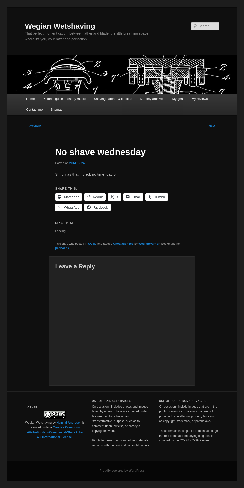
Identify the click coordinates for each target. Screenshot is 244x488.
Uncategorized (123, 243)
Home (30, 99)
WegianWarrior (149, 243)
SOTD (92, 243)
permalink (62, 248)
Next (214, 126)
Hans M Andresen (69, 422)
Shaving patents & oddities (113, 99)
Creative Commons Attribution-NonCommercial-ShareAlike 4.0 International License (55, 432)
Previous (33, 126)
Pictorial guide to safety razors (64, 99)
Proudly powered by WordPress (121, 470)
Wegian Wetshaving (60, 26)
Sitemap (56, 109)
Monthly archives (152, 99)
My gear (178, 99)
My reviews (200, 99)
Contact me (34, 109)
